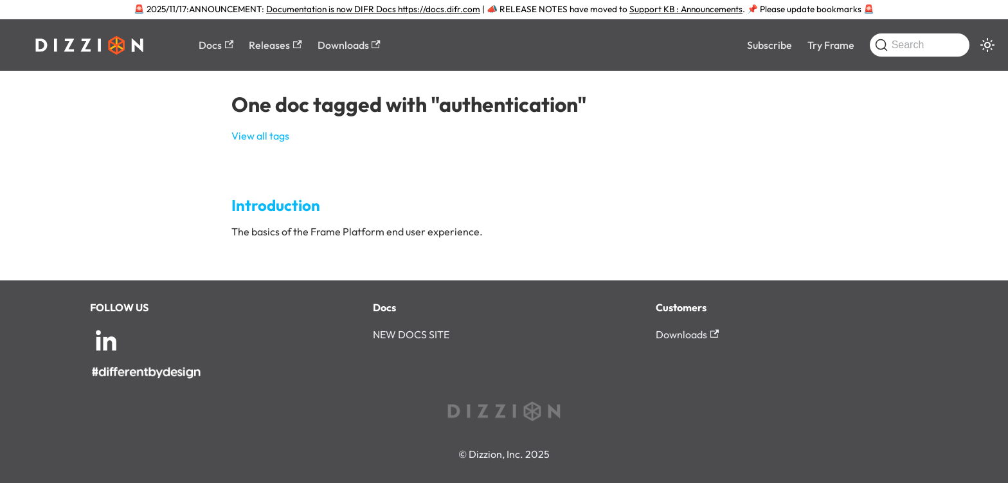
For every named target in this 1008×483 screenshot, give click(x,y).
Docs (216, 45)
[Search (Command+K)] (919, 45)
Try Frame (830, 45)
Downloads (349, 45)
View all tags (260, 135)
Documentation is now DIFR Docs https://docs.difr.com (373, 9)
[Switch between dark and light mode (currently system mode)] (987, 45)
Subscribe (769, 45)
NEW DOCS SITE (411, 334)
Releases (275, 45)
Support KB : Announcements (685, 9)
